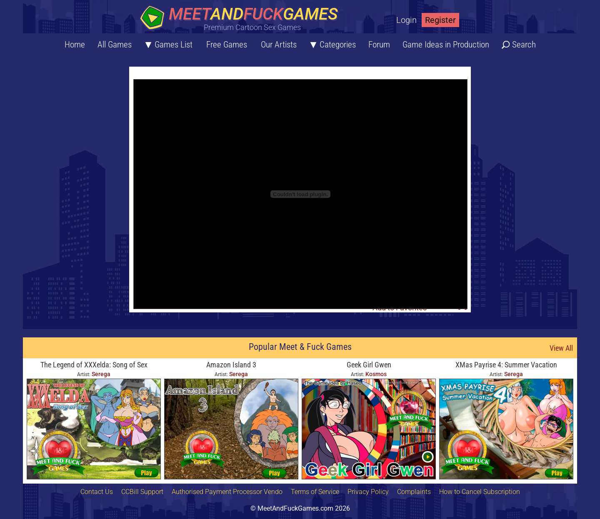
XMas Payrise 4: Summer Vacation (506, 364)
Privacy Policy (368, 492)
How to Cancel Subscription (479, 492)
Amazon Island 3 (231, 364)
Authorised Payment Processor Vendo (227, 492)
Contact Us (96, 492)
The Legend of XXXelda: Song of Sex (94, 364)
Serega (101, 374)
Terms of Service (315, 492)
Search (524, 45)
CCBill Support (142, 492)
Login (406, 20)
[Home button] (242, 18)
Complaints (414, 492)
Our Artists (279, 45)
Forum (379, 45)
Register (440, 20)
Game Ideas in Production (445, 45)
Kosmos (376, 374)
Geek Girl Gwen (369, 364)
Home (75, 45)
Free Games (226, 45)
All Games (115, 45)
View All (561, 348)
